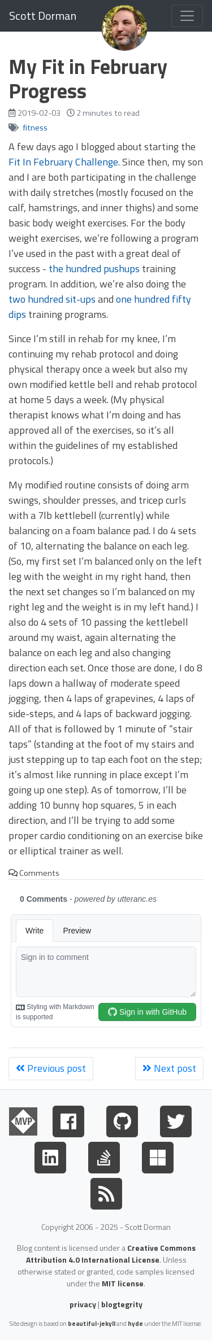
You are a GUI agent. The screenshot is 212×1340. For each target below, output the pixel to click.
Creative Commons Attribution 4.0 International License (111, 1253)
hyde (135, 1323)
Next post (169, 1068)
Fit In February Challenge (63, 161)
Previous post (51, 1068)
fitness (35, 127)
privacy (83, 1304)
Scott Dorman (42, 15)
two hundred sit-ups (52, 299)
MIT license (123, 1283)
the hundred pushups (94, 268)
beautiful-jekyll (91, 1323)
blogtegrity (121, 1304)
